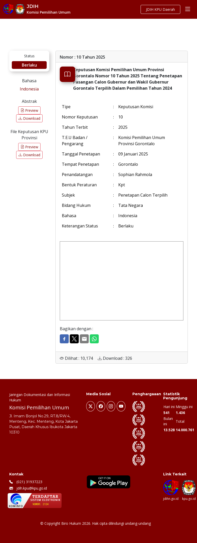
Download (29, 118)
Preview (29, 110)
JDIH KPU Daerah (160, 9)
